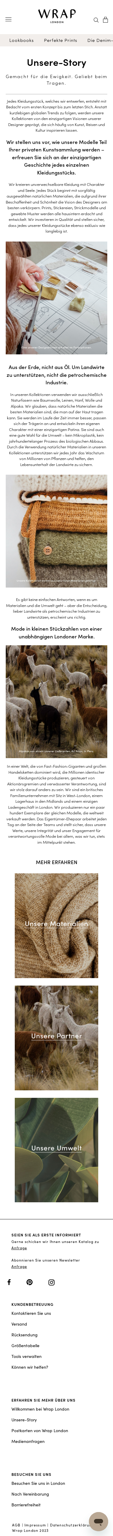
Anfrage (19, 1247)
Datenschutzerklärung (72, 1525)
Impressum (35, 1525)
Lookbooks (21, 40)
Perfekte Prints (60, 40)
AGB (16, 1525)
